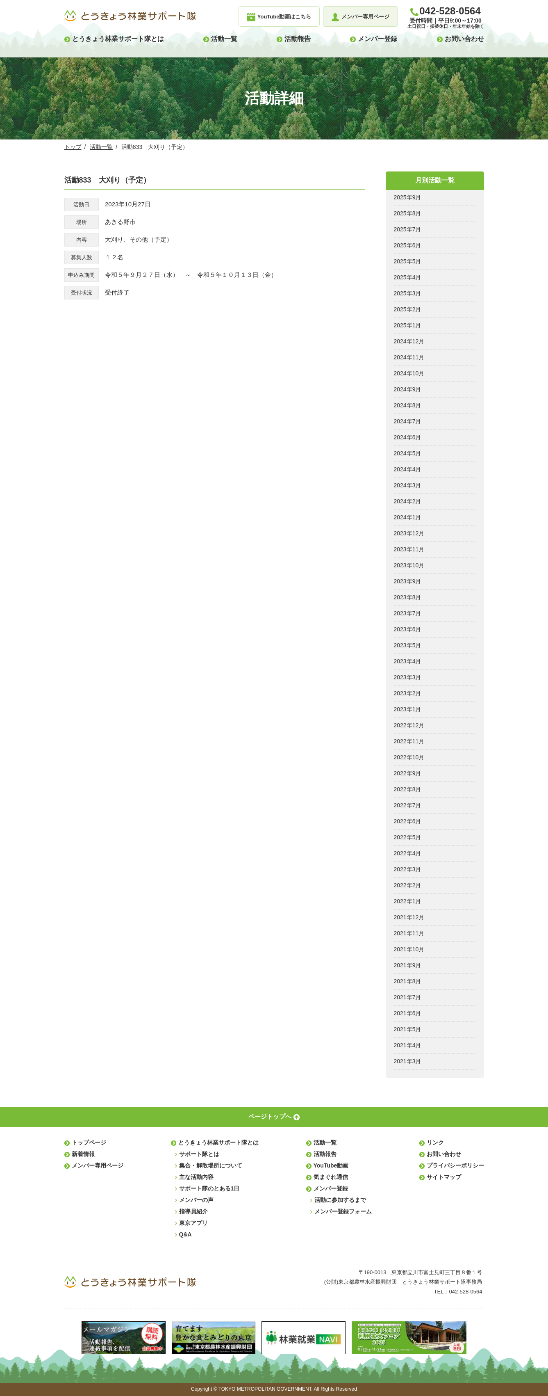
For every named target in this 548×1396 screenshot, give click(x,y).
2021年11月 (409, 933)
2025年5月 (407, 261)
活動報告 (297, 38)
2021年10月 (409, 949)
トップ (73, 147)
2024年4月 (407, 469)
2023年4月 (407, 661)
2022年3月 (407, 869)
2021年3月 (407, 1061)
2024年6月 (407, 437)
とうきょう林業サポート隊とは (118, 38)
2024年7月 (407, 421)
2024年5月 (407, 453)
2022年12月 (409, 725)
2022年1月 (407, 901)
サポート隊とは (199, 1154)
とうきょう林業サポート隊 (130, 16)
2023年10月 (409, 565)
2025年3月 (407, 293)
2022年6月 (407, 821)
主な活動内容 (196, 1177)
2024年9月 (407, 389)
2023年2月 (407, 693)
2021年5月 (407, 1029)
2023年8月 (407, 597)
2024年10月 (409, 373)
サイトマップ (444, 1177)
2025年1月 (407, 325)
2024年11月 (409, 357)
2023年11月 (409, 549)
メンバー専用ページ (97, 1165)
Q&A (185, 1234)
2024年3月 (407, 485)
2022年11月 (409, 741)
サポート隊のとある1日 (209, 1188)
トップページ (89, 1142)
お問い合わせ (464, 38)
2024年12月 (409, 341)
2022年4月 (407, 853)
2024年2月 (407, 501)
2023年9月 (407, 581)
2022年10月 (409, 757)
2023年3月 (407, 677)
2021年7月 (407, 997)
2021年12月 (409, 917)
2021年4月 (407, 1045)
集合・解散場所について (210, 1165)
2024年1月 (407, 517)
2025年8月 (407, 213)
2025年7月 (407, 229)
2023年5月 (407, 645)
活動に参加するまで (340, 1200)
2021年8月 (407, 981)
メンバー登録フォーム (343, 1211)
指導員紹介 (193, 1211)
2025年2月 (407, 309)
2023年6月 (407, 629)
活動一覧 (224, 38)
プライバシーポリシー (455, 1165)
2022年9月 (407, 773)
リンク (435, 1142)
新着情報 (83, 1154)
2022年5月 (407, 837)
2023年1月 (407, 709)
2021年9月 (407, 965)
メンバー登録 (377, 38)
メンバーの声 (196, 1200)
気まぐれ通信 (331, 1177)
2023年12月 (409, 533)
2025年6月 (407, 245)
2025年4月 (407, 277)
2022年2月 (407, 885)
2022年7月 (407, 805)
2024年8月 (407, 405)
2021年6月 (407, 1013)
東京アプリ (193, 1223)
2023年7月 (407, 613)
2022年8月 (407, 789)
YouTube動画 (331, 1165)
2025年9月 (407, 197)
